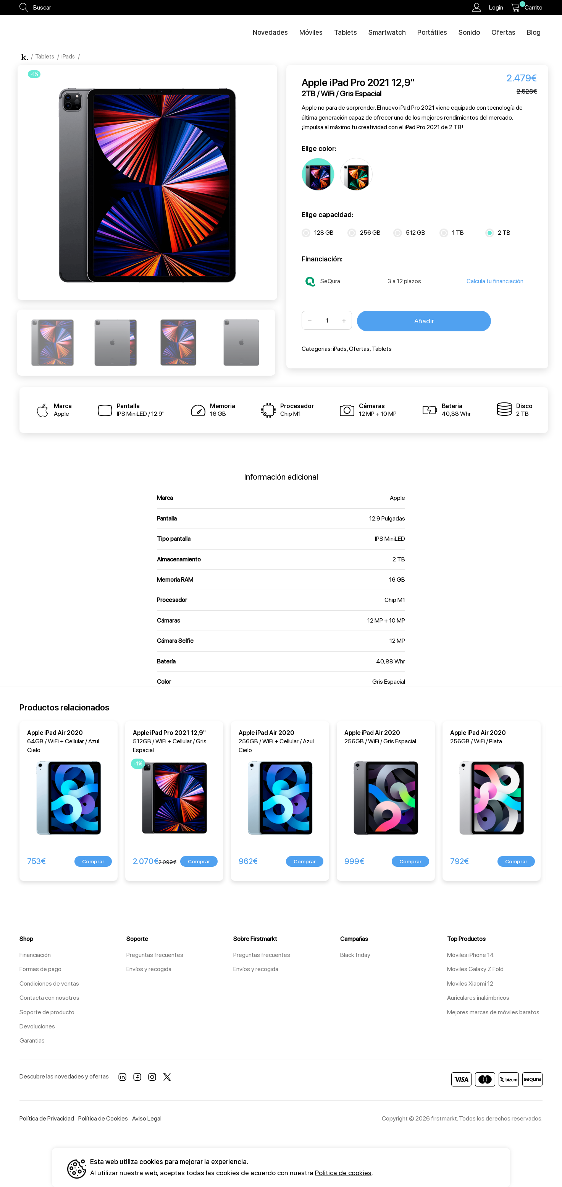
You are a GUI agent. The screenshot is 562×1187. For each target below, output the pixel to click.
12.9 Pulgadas (387, 518)
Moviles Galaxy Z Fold (475, 969)
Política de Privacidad (46, 1118)
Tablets (45, 56)
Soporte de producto (46, 1012)
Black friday (355, 954)
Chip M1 (394, 599)
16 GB (397, 579)
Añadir (424, 321)
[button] (93, 861)
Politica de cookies (343, 1173)
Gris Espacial (388, 681)
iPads (68, 56)
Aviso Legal (146, 1118)
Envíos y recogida (148, 969)
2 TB (398, 559)
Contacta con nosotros (49, 997)
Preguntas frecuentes (154, 954)
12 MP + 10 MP (386, 620)
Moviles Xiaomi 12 (470, 983)
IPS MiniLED (390, 538)
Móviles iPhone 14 (470, 954)
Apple (397, 497)
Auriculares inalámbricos (478, 997)
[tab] (281, 473)
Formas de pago (40, 969)
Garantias (32, 1040)
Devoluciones (37, 1026)
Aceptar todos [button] (404, 1167)
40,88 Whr (390, 661)
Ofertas (359, 348)
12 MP (397, 640)
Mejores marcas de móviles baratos (493, 1012)
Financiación (35, 954)
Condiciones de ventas (49, 983)
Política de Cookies (103, 1118)
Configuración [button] (470, 1167)
